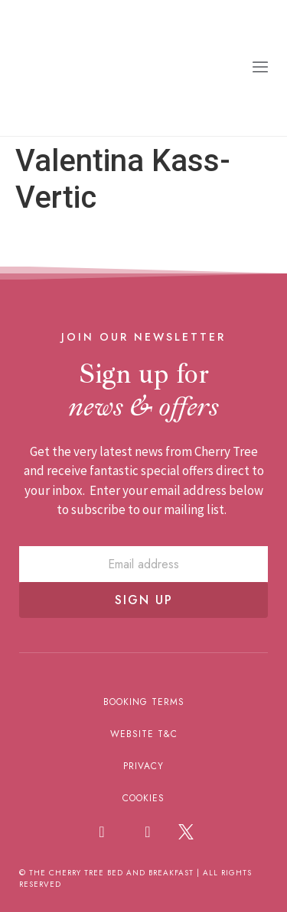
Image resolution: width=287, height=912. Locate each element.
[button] (260, 67)
